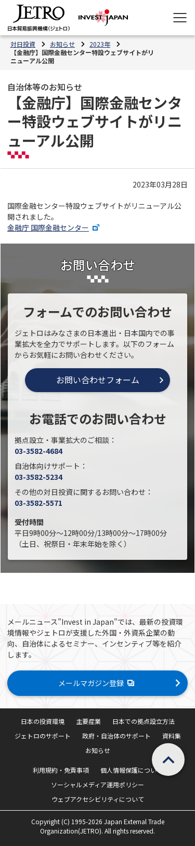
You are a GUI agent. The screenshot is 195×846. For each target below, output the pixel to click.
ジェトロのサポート (43, 735)
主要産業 (88, 721)
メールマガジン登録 (97, 683)
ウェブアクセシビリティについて (97, 799)
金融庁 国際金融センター (54, 227)
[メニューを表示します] (180, 17)
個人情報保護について (131, 770)
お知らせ (97, 750)
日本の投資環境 (42, 721)
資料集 (171, 735)
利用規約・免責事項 (61, 770)
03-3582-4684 (38, 451)
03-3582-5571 (38, 503)
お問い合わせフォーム (97, 379)
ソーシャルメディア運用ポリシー (97, 784)
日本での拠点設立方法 (143, 721)
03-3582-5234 (38, 477)
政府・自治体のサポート (116, 735)
